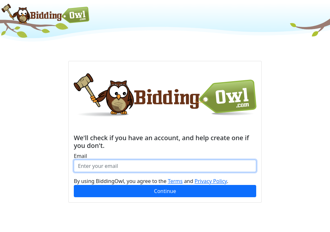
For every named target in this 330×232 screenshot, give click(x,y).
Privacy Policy (211, 181)
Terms (175, 181)
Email (80, 156)
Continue (165, 191)
